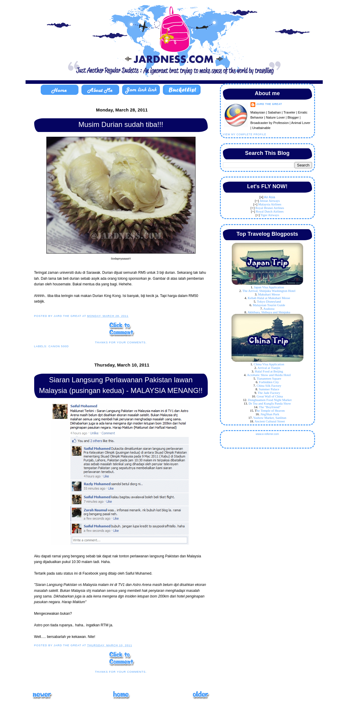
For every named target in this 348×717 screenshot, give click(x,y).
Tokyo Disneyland (269, 301)
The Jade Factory (269, 392)
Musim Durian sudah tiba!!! (120, 124)
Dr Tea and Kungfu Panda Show (270, 403)
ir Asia (270, 197)
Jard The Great (269, 104)
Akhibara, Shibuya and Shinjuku (269, 312)
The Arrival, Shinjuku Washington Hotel (269, 291)
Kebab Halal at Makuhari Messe (269, 298)
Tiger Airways (269, 215)
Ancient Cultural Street (269, 421)
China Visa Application (269, 364)
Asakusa (268, 308)
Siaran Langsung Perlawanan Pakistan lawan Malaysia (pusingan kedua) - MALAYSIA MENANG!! (120, 385)
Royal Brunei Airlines (269, 208)
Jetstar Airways (270, 200)
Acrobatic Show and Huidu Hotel (269, 375)
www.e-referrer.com (267, 434)
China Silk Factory (268, 385)
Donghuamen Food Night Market (270, 400)
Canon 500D (58, 346)
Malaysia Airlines (269, 204)
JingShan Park (269, 414)
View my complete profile (244, 134)
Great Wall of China (270, 396)
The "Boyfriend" (270, 407)
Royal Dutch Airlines (270, 211)
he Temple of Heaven (271, 410)
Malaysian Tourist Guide (269, 305)
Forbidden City (269, 382)
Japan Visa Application (269, 287)
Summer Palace (269, 389)
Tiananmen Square (269, 378)
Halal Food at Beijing (269, 371)
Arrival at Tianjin (269, 367)
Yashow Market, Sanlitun (269, 417)
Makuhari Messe (269, 294)
